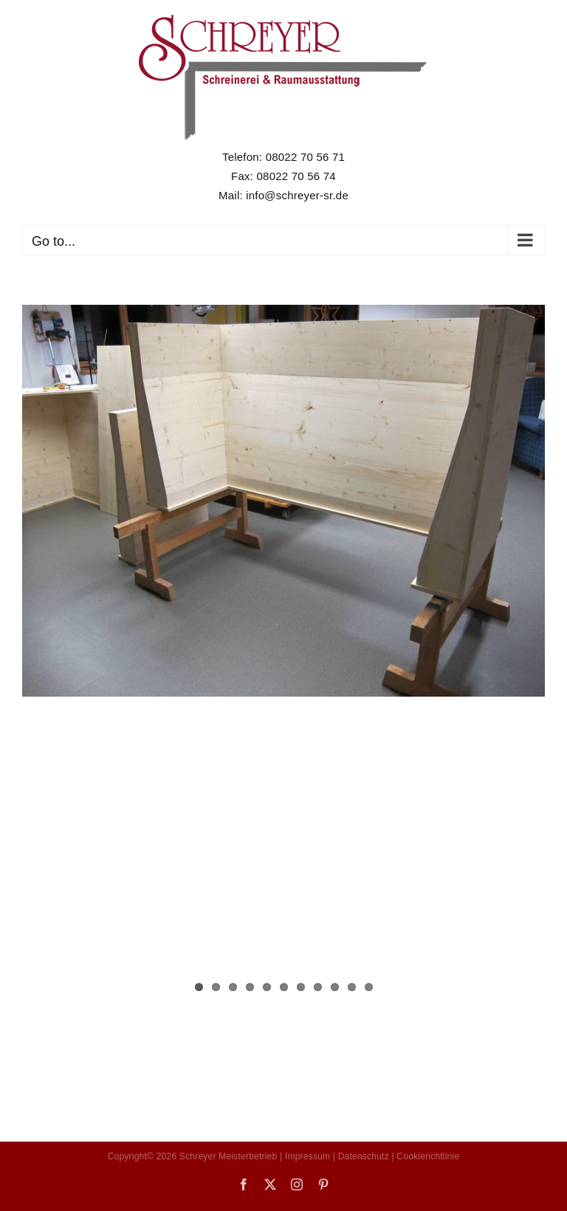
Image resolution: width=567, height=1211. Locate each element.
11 (369, 987)
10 (352, 987)
